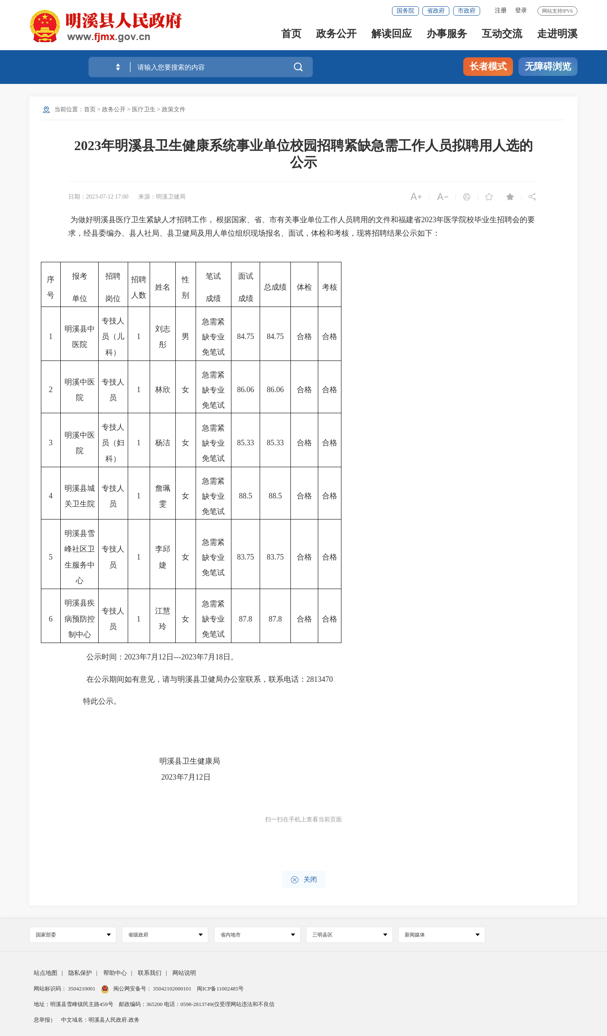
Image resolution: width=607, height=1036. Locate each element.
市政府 (466, 11)
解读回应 (391, 34)
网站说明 (184, 973)
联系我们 (149, 973)
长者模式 (488, 66)
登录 (521, 10)
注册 (501, 10)
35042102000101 (172, 988)
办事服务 (447, 34)
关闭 (303, 879)
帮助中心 (115, 973)
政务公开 (336, 34)
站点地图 (45, 973)
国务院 (405, 11)
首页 (291, 34)
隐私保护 (80, 973)
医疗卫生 (144, 109)
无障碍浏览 (548, 66)
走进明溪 (557, 34)
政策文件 (173, 109)
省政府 (436, 11)
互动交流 (502, 34)
